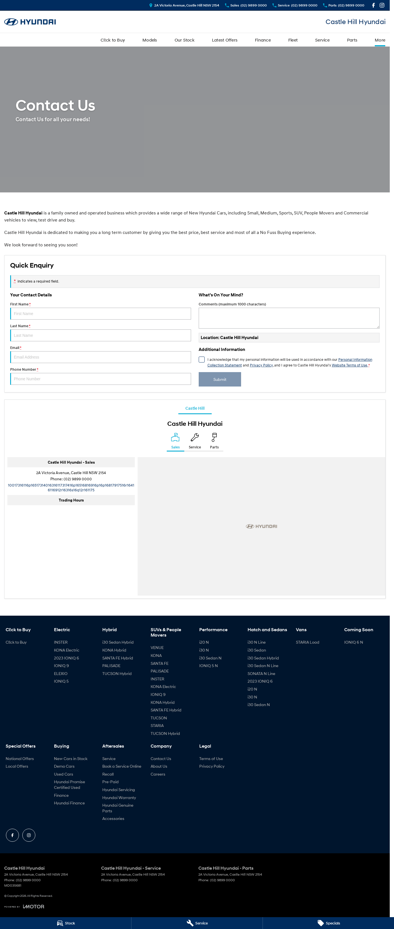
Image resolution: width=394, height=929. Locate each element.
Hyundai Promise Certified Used (69, 784)
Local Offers (17, 766)
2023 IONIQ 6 (66, 657)
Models (149, 39)
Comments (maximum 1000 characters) (289, 315)
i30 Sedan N (210, 657)
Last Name (100, 332)
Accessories (113, 818)
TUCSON (159, 717)
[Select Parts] (214, 442)
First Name (100, 311)
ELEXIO (61, 673)
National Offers (20, 758)
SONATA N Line (261, 673)
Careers (158, 774)
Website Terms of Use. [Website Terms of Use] (350, 365)
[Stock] (65, 923)
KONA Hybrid (114, 650)
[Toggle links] (24, 906)
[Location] (175, 442)
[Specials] (328, 923)
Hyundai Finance (69, 802)
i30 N (204, 650)
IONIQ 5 (61, 681)
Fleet (293, 39)
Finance (263, 39)
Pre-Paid (110, 781)
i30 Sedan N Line (263, 665)
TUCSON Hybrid (117, 673)
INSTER (61, 642)
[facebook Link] (373, 5)
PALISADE (111, 665)
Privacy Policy (211, 766)
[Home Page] (30, 21)
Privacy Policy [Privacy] (261, 365)
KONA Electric (66, 650)
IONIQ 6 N (353, 642)
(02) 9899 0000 (78, 478)
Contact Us (161, 758)
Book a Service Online (121, 766)
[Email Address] (71, 487)
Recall (108, 774)
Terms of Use (211, 758)
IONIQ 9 (61, 665)
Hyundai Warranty (119, 797)
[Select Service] (194, 442)
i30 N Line (257, 642)
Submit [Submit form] (219, 379)
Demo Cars (64, 766)
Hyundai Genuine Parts (117, 808)
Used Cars (63, 774)
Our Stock (184, 39)
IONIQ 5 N (208, 665)
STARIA (157, 725)
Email (100, 354)
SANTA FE (159, 663)
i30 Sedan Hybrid (118, 642)
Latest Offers (224, 39)
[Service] (197, 923)
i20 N (204, 642)
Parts (352, 39)
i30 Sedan (257, 650)
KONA (156, 655)
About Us (159, 766)
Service (322, 39)
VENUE (157, 647)
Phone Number (100, 376)
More (380, 39)
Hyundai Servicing (118, 789)
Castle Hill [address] (195, 408)
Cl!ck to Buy (113, 39)
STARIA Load (307, 642)
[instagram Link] (382, 5)
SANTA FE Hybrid (117, 657)
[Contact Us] (184, 5)
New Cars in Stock (70, 758)
